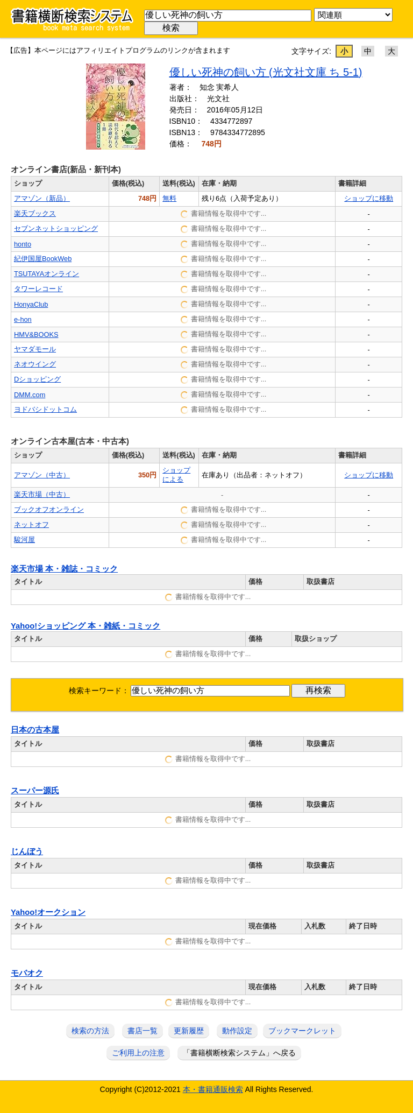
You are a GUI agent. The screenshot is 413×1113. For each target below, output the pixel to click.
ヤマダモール (35, 349)
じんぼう (27, 851)
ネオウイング (35, 364)
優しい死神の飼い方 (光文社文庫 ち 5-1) (265, 72)
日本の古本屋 (35, 729)
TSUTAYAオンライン (46, 274)
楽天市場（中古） (42, 494)
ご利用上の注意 (138, 1052)
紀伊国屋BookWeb (43, 259)
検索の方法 (90, 1030)
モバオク (27, 973)
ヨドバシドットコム (45, 409)
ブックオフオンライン (49, 509)
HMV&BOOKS (36, 334)
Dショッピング (37, 379)
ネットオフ (31, 524)
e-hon (23, 319)
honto (22, 244)
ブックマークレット (302, 1030)
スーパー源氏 (35, 790)
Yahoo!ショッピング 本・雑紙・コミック (85, 626)
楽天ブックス (35, 213)
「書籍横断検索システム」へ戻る (239, 1052)
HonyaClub (31, 304)
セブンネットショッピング (56, 228)
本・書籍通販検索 (213, 1089)
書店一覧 (142, 1030)
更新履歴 (189, 1030)
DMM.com (29, 395)
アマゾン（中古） (42, 475)
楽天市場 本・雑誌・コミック (64, 569)
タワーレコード (38, 289)
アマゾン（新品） (42, 198)
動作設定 (237, 1030)
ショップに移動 (368, 198)
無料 (169, 198)
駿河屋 (24, 540)
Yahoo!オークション (48, 912)
